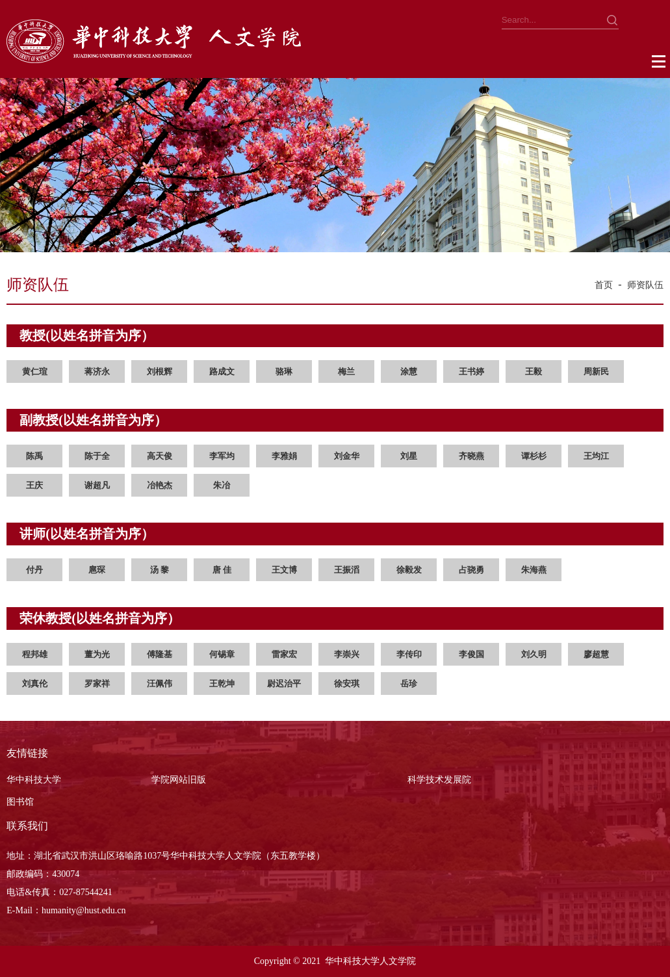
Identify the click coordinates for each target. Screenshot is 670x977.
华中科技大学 (33, 780)
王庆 (34, 485)
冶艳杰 (159, 485)
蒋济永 (97, 371)
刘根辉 (159, 371)
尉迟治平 (284, 683)
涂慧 (408, 371)
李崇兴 (346, 654)
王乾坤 (222, 683)
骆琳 (284, 371)
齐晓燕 (471, 456)
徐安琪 (346, 683)
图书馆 (20, 802)
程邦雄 (34, 654)
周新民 (596, 371)
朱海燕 (534, 570)
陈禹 (34, 456)
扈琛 (96, 570)
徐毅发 (409, 570)
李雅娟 (284, 456)
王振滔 (346, 570)
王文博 (284, 570)
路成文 (222, 371)
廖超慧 (596, 654)
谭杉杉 (534, 456)
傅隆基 (159, 654)
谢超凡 (97, 485)
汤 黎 (159, 570)
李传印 (409, 654)
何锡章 (222, 654)
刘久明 (534, 654)
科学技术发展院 (439, 780)
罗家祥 (97, 683)
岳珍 (408, 683)
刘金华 (346, 456)
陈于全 (97, 456)
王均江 (596, 456)
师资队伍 (645, 285)
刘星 (408, 456)
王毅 (533, 371)
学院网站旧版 (178, 780)
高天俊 (159, 456)
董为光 (97, 654)
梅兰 (346, 371)
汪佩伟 (159, 683)
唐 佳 (222, 570)
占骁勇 (471, 570)
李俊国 (471, 654)
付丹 (34, 570)
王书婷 (471, 371)
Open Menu (659, 62)
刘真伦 (34, 683)
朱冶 (221, 485)
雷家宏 (284, 654)
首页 (604, 285)
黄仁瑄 (34, 371)
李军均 (222, 456)
